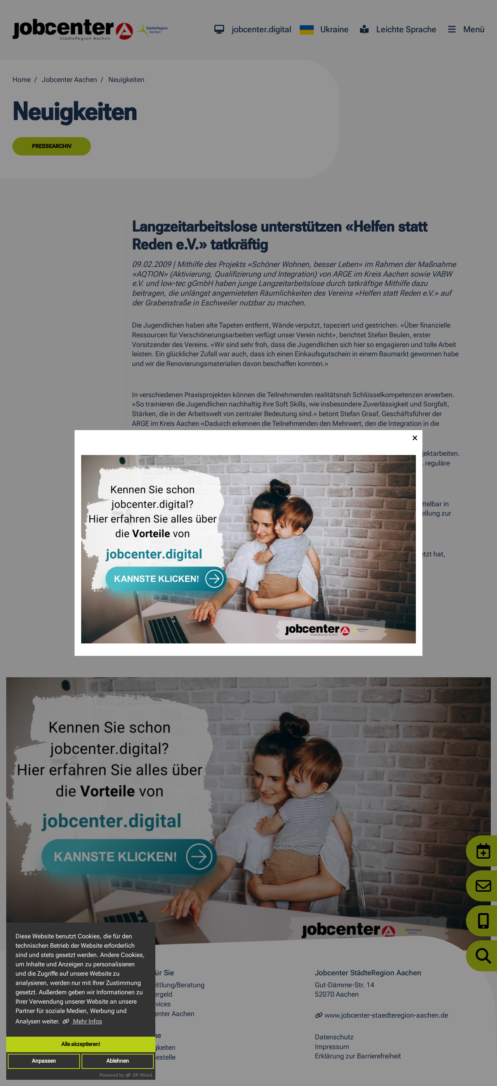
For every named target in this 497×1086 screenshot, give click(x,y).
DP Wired (142, 1075)
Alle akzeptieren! (80, 1044)
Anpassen (44, 1061)
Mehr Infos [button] (86, 1021)
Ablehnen (117, 1061)
